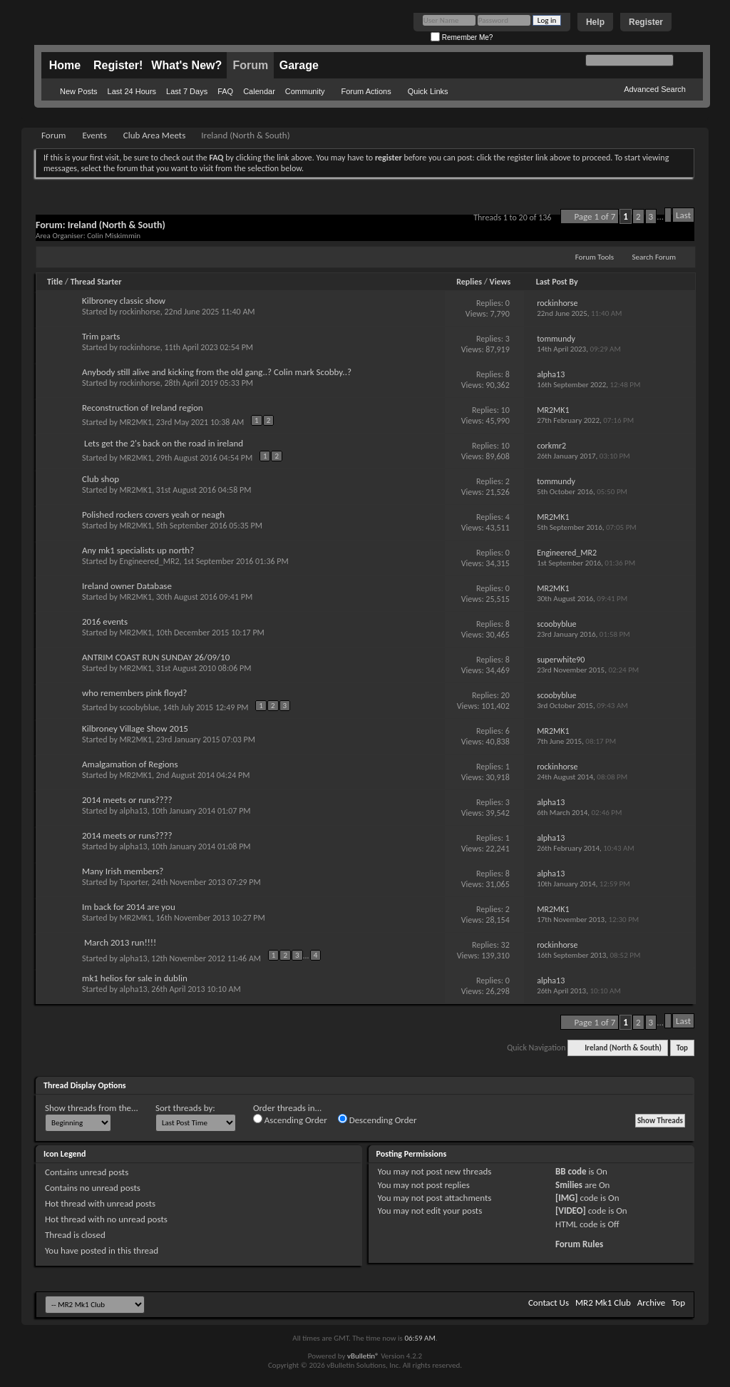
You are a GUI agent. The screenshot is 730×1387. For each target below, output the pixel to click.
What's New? (186, 65)
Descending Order (377, 1119)
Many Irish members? (122, 871)
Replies (469, 282)
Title (55, 282)
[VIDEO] (570, 1210)
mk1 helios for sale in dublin (134, 978)
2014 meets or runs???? (127, 799)
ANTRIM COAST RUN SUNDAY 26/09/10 (156, 657)
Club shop (100, 479)
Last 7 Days (186, 91)
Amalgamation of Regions (130, 764)
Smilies (568, 1184)
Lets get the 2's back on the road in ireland (163, 443)
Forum (250, 65)
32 (505, 945)
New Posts (79, 91)
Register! (118, 65)
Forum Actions (366, 91)
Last (683, 215)
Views (500, 282)
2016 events (105, 621)
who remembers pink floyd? (134, 692)
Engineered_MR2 (150, 561)
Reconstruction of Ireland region (142, 407)
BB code (570, 1171)
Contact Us (548, 1302)
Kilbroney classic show (123, 300)
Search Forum (654, 257)
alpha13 (134, 811)
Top (682, 1048)
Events (94, 135)
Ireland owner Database (127, 585)
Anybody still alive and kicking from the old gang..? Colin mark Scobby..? (216, 372)
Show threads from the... (91, 1107)
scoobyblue (139, 707)
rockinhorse (140, 312)
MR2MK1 (136, 422)
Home (65, 65)
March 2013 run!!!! (120, 942)
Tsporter (134, 882)
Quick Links (428, 91)
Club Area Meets (154, 135)
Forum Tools (594, 257)
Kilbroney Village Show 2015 (135, 728)
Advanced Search (655, 89)
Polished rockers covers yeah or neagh (153, 514)
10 (505, 410)
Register (646, 22)
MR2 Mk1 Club (603, 1302)
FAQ (225, 91)
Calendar (259, 91)
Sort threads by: (185, 1107)
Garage (299, 65)
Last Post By (557, 282)
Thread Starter (96, 282)
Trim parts (101, 336)
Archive (651, 1302)
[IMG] (566, 1197)
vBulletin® (363, 1356)
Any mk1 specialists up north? (138, 550)
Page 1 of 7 (594, 216)
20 (505, 695)
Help (595, 22)
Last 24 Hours (132, 91)
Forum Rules (579, 1244)
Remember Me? (462, 37)
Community (305, 91)
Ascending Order (290, 1119)
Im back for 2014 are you (128, 906)
